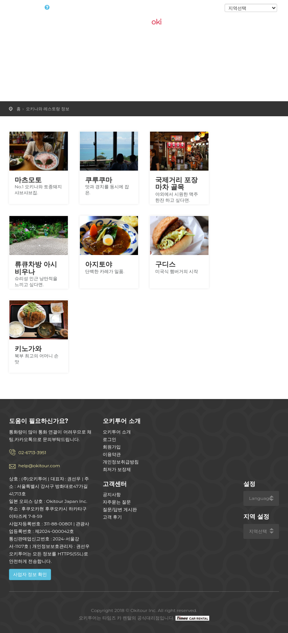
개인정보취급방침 (121, 462)
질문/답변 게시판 (120, 509)
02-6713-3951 (32, 452)
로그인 (212, 8)
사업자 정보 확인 (30, 574)
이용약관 (112, 454)
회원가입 (112, 447)
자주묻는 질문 (117, 502)
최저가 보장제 (117, 469)
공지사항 (112, 494)
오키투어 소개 (117, 432)
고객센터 (115, 484)
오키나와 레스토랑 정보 (47, 108)
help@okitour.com (39, 465)
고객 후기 (112, 517)
